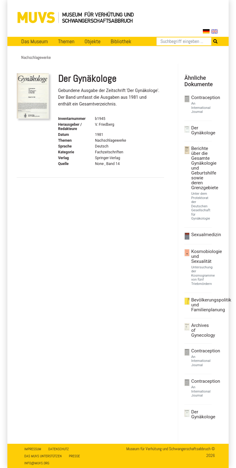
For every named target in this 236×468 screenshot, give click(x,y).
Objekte (92, 41)
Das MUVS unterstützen (43, 456)
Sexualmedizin (200, 234)
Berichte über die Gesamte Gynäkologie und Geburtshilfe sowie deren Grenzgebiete (200, 168)
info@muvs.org (36, 463)
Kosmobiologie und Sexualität (200, 256)
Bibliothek (121, 41)
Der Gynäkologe (200, 130)
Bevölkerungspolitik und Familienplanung (200, 304)
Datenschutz (58, 449)
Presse (74, 456)
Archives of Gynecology (200, 330)
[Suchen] (183, 41)
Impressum (32, 449)
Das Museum (34, 41)
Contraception (200, 97)
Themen (66, 41)
